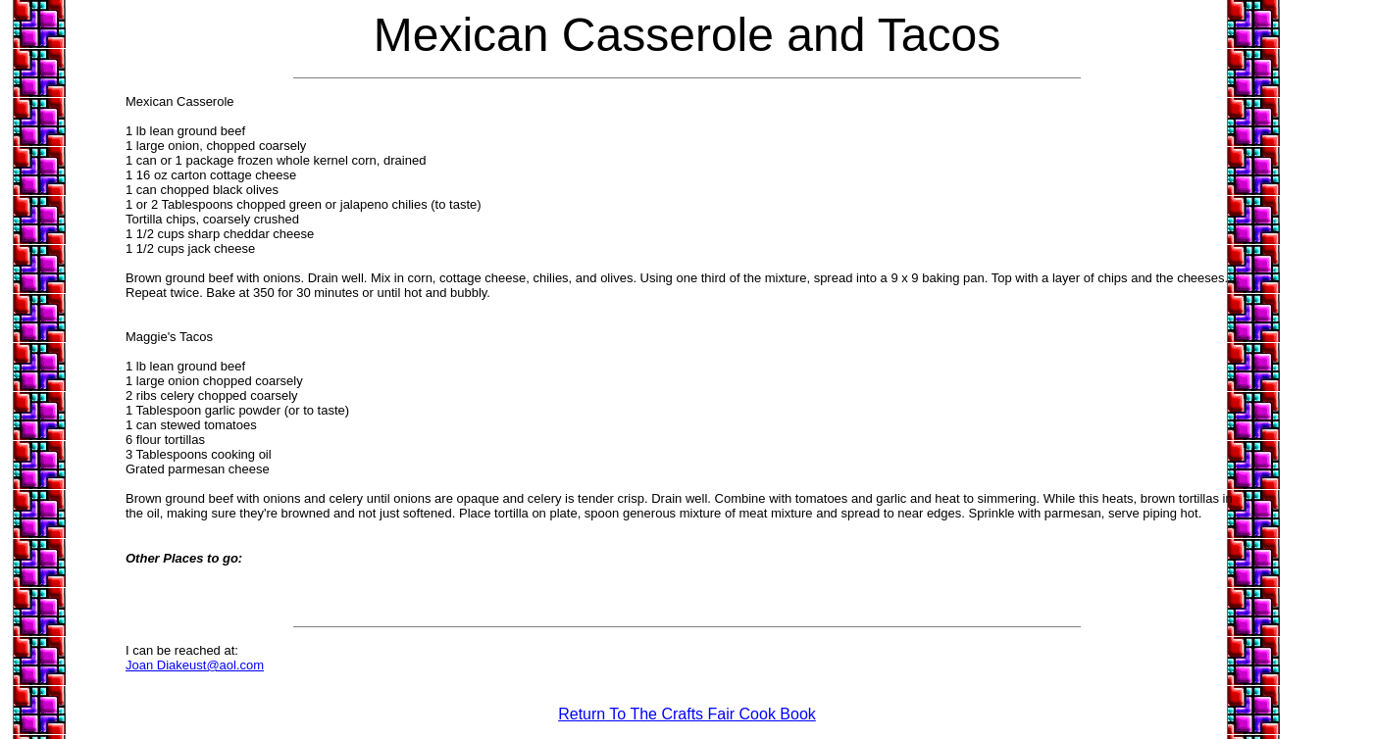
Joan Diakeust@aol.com (195, 665)
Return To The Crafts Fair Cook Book (687, 714)
